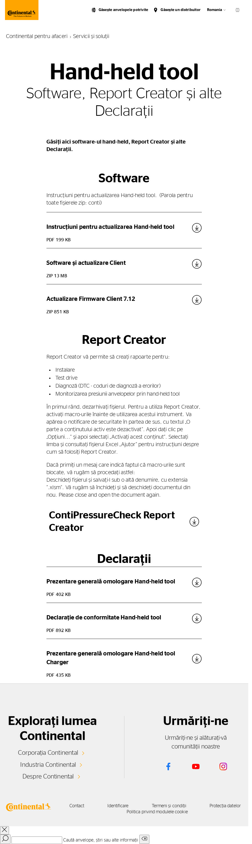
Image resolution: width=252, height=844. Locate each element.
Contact (82, 806)
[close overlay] (4, 830)
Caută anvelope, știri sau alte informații (100, 840)
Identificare (125, 806)
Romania (214, 10)
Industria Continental (48, 764)
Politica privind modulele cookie (166, 812)
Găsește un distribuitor (181, 10)
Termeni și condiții (179, 806)
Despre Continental (48, 776)
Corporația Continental (48, 752)
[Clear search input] (144, 839)
